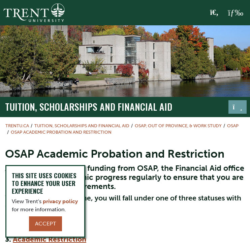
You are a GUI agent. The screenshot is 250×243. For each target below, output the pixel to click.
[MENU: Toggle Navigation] (235, 13)
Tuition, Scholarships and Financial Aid (88, 106)
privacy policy (60, 201)
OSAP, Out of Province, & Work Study (178, 125)
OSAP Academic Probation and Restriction (61, 132)
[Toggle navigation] (237, 107)
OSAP (233, 125)
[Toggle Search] (214, 13)
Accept (45, 223)
